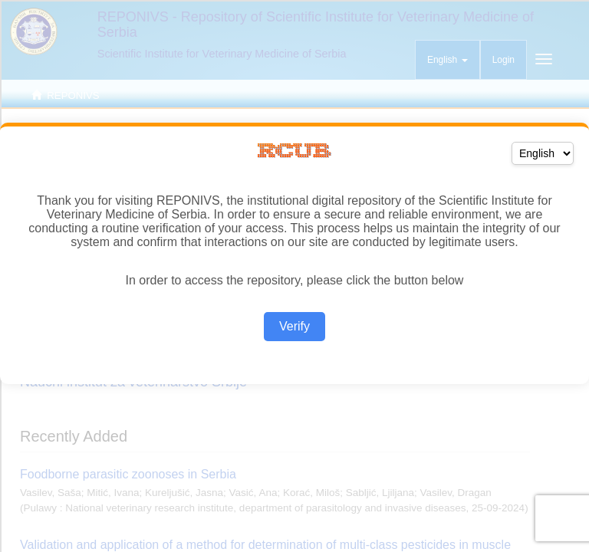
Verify (294, 326)
